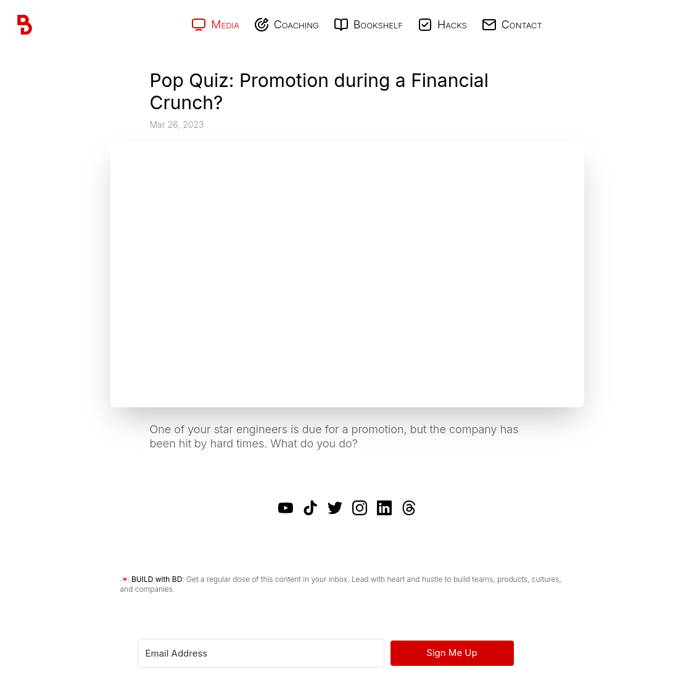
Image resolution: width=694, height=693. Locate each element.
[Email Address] (261, 653)
